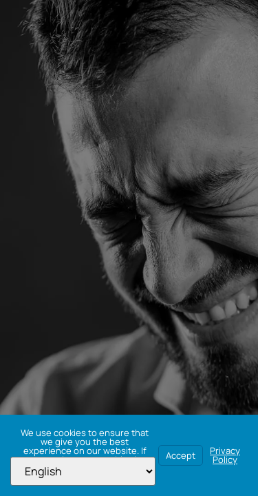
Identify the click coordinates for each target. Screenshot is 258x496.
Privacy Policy (225, 455)
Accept (180, 455)
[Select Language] (82, 471)
